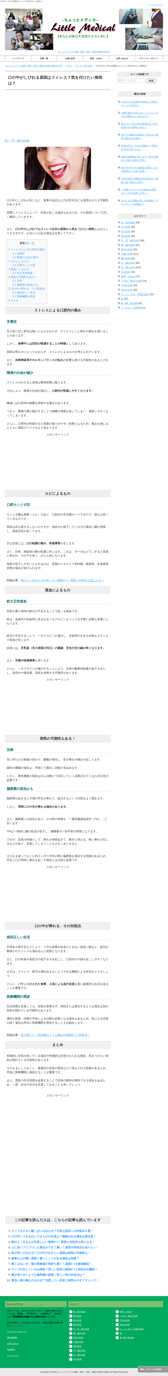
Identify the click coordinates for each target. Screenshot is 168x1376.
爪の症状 (125, 272)
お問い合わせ (122, 58)
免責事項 (11, 1349)
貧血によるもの (18, 269)
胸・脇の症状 (128, 245)
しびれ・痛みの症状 (131, 281)
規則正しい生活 (23, 292)
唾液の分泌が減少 (25, 257)
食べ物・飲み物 (129, 303)
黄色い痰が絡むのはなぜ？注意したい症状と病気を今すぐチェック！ (55, 1280)
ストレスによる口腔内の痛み (26, 249)
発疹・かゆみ (96, 58)
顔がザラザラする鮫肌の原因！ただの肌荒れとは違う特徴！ (139, 169)
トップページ (18, 58)
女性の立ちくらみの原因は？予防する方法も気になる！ (139, 147)
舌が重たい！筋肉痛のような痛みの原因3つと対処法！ (55, 1034)
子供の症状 (127, 285)
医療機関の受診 (23, 296)
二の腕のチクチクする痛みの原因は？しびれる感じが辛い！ (138, 191)
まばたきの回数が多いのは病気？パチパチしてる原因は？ (139, 202)
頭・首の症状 (128, 222)
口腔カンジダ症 (23, 265)
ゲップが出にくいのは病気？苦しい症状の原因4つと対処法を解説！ (54, 1269)
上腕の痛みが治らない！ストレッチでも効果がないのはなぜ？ (139, 115)
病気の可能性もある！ (22, 277)
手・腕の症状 (128, 263)
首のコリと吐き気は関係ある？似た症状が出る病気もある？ (139, 125)
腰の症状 (125, 258)
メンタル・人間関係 (131, 307)
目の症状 (125, 227)
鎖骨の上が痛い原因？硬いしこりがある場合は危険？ (45, 1258)
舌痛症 (18, 253)
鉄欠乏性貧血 (22, 273)
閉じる (29, 243)
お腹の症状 (70, 58)
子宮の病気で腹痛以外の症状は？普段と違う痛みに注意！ (139, 180)
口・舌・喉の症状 (17, 140)
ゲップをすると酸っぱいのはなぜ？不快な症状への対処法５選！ (52, 1230)
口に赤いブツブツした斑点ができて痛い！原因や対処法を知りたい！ (55, 1247)
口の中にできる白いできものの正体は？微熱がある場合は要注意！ (53, 1236)
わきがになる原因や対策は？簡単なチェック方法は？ (139, 104)
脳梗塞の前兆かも (25, 284)
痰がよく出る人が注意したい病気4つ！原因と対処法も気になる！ (62, 580)
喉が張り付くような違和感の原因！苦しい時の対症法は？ (48, 1274)
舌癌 (17, 280)
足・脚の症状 (128, 267)
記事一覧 (44, 58)
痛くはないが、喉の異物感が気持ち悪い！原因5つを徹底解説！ (51, 1263)
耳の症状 (125, 231)
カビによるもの (18, 261)
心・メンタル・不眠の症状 (135, 294)
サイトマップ (13, 1355)
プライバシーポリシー (149, 58)
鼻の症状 (125, 236)
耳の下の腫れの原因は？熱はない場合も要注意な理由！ (139, 136)
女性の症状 (127, 289)
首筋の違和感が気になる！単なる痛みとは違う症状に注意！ (139, 158)
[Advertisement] (58, 115)
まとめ (13, 300)
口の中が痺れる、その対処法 (26, 288)
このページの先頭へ (154, 1369)
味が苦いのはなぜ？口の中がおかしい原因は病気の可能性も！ (50, 1252)
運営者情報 (12, 1337)
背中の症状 (127, 249)
